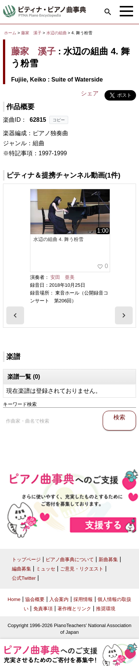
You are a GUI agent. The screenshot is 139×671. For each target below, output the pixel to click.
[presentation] (15, 315)
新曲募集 (108, 559)
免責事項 (43, 608)
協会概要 (34, 599)
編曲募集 (21, 569)
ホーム (10, 33)
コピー (59, 120)
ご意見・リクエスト (81, 569)
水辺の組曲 (57, 33)
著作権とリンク (74, 608)
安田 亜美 (62, 277)
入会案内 (59, 599)
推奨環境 (105, 608)
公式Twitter (24, 578)
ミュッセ (45, 569)
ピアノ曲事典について (70, 559)
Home (14, 599)
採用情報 (83, 599)
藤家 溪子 (31, 33)
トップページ (26, 559)
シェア (90, 93)
